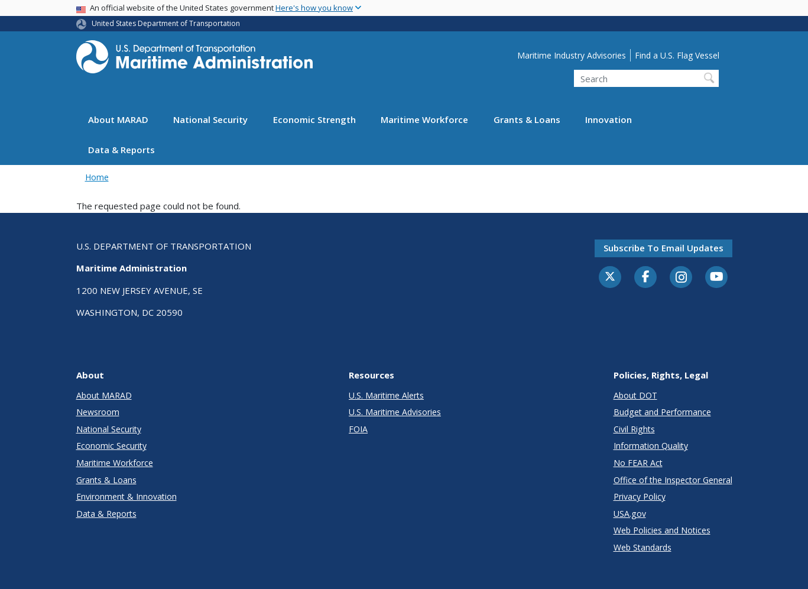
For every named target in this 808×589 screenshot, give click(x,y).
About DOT (635, 395)
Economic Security (111, 445)
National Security (210, 119)
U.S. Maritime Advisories (395, 412)
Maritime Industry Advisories (571, 55)
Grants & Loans (527, 119)
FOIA (358, 429)
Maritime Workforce (424, 119)
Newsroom (97, 412)
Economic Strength (314, 119)
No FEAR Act (638, 462)
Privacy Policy (640, 496)
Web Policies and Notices (662, 530)
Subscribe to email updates (663, 248)
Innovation (608, 119)
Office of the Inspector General (673, 480)
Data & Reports (121, 150)
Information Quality (651, 445)
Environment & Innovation (126, 496)
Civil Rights (634, 429)
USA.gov (630, 513)
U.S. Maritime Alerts (386, 395)
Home (97, 177)
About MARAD (118, 119)
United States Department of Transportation (166, 23)
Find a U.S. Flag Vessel (677, 55)
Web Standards (642, 547)
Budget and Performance (662, 412)
